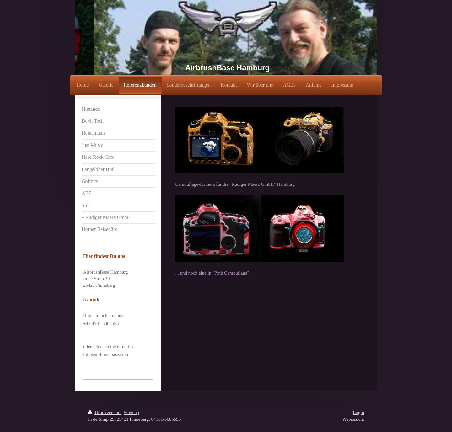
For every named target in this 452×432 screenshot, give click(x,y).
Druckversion (104, 412)
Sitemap (131, 412)
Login (358, 412)
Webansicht (353, 419)
